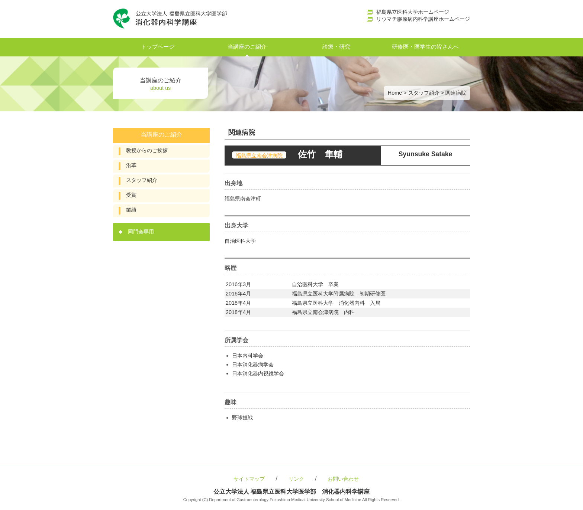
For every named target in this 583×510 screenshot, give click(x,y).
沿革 (131, 165)
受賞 (131, 195)
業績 (131, 210)
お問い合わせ (343, 479)
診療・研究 (336, 47)
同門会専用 (141, 232)
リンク (296, 479)
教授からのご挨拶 (147, 150)
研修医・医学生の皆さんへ (425, 47)
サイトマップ (249, 479)
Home (395, 93)
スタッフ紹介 (423, 93)
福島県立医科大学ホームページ (412, 12)
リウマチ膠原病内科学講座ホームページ (423, 19)
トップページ (157, 47)
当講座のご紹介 (247, 47)
